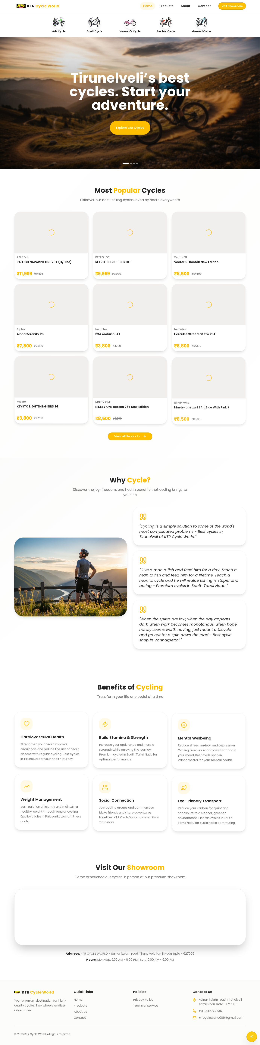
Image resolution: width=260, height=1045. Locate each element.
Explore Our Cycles (130, 128)
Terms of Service (145, 1005)
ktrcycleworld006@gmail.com (221, 1018)
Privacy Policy (143, 999)
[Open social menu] (251, 1036)
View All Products (130, 438)
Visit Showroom (232, 6)
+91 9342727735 (210, 1011)
